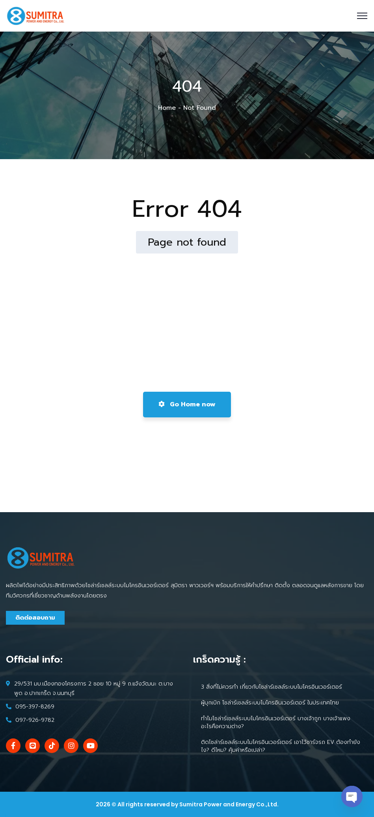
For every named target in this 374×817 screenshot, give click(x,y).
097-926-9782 (34, 720)
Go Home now (187, 404)
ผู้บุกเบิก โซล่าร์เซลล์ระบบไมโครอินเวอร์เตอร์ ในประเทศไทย (270, 703)
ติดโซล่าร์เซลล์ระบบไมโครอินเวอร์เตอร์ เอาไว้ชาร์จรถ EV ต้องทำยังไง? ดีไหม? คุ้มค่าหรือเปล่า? (280, 746)
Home (167, 108)
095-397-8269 (34, 706)
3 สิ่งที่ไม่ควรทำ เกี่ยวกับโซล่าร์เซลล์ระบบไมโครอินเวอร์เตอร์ (271, 687)
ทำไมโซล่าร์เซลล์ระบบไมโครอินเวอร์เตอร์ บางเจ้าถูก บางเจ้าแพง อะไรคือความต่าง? (275, 722)
